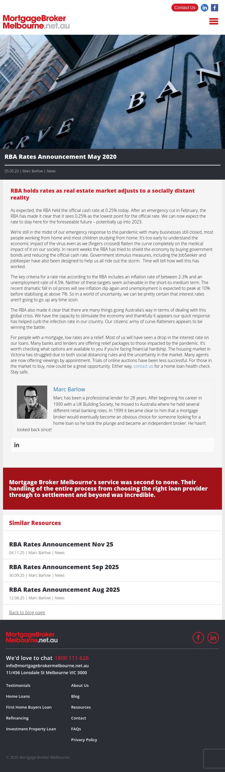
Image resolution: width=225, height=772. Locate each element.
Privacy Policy (84, 739)
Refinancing (17, 718)
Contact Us (184, 7)
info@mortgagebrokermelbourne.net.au (47, 665)
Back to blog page (27, 612)
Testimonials (18, 685)
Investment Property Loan (31, 729)
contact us (143, 366)
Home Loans (18, 696)
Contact (78, 718)
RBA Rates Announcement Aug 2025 (64, 590)
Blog (75, 696)
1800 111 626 (72, 657)
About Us (80, 685)
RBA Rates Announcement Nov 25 (61, 544)
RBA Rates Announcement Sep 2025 (64, 567)
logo (36, 22)
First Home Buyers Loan (28, 707)
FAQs (76, 729)
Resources (81, 707)
